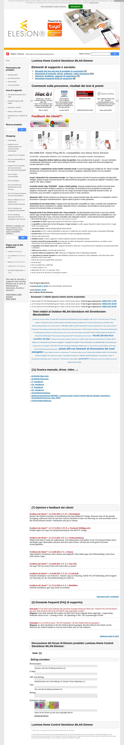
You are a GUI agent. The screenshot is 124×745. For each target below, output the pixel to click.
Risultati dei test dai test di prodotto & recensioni (59, 71)
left (31, 140)
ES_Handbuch (37, 384)
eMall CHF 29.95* (109, 304)
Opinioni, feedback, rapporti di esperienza (55, 76)
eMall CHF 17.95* (109, 301)
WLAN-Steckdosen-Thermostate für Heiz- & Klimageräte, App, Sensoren (16, 217)
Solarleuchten (15, 251)
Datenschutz (94, 3)
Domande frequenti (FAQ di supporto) (53, 78)
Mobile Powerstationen (16, 266)
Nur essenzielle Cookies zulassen (53, 6)
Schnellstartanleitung (40, 393)
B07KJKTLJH (67, 286)
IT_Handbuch (37, 382)
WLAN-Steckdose (13, 181)
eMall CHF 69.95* (109, 306)
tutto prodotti (12, 81)
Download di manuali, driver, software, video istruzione (62, 74)
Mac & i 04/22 (43, 110)
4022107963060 (57, 286)
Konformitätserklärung (41, 401)
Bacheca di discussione (15, 111)
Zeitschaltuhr (12, 140)
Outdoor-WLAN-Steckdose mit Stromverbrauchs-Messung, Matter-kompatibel (17, 168)
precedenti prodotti (14, 78)
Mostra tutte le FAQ (110, 636)
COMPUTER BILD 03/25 (85, 110)
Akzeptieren (75, 6)
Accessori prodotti (13, 85)
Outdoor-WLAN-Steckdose (16, 155)
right (117, 140)
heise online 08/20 (106, 110)
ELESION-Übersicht (40, 376)
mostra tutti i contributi (109, 597)
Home (81, 54)
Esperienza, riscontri (14, 107)
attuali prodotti (12, 75)
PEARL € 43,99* (42, 286)
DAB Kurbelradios (16, 262)
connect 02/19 (64, 110)
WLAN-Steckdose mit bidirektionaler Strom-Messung (15, 187)
